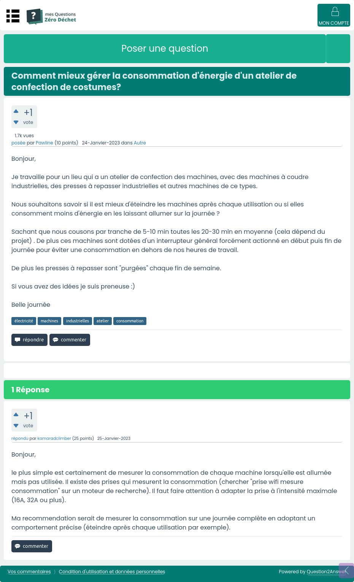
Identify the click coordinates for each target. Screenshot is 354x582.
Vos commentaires (29, 571)
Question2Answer (326, 571)
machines (49, 321)
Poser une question (164, 48)
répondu (20, 438)
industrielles (77, 321)
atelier (103, 321)
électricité (23, 321)
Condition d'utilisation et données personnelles (112, 571)
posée (18, 143)
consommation (129, 321)
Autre (140, 143)
